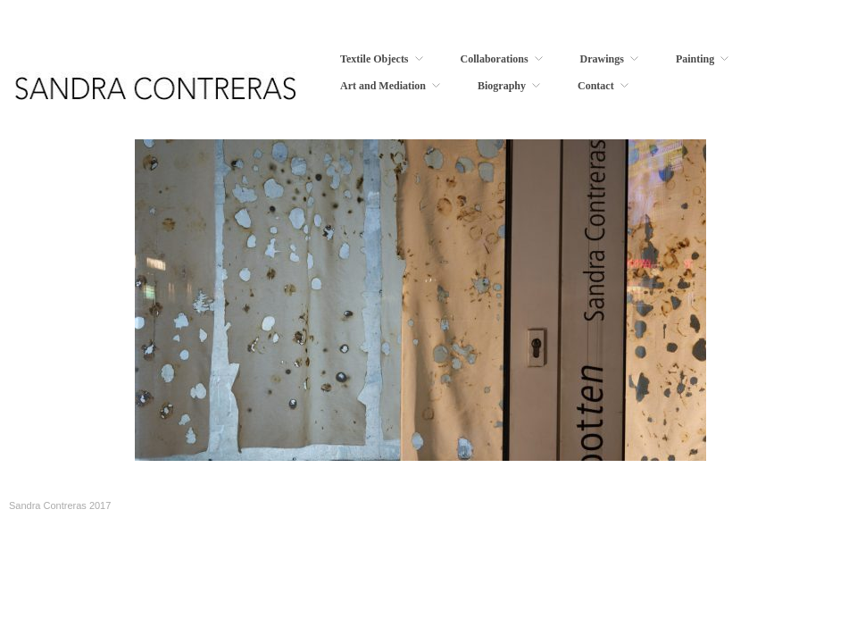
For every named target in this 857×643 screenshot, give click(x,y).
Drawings (602, 59)
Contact (596, 85)
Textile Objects (374, 59)
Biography (502, 85)
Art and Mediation (383, 85)
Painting (695, 59)
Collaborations (494, 59)
